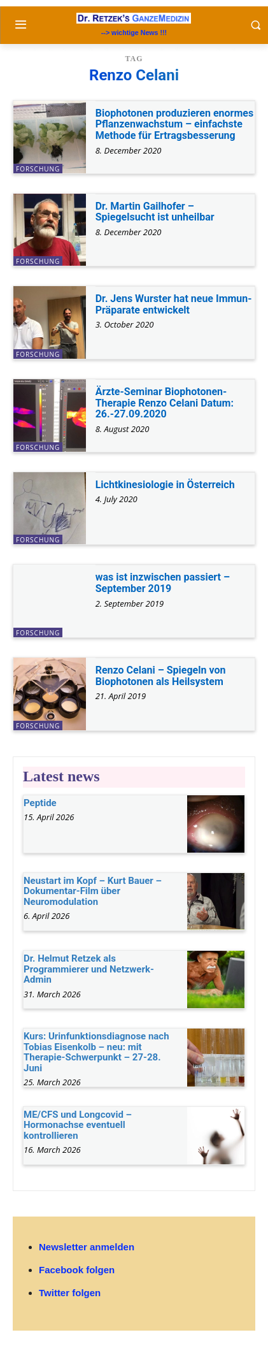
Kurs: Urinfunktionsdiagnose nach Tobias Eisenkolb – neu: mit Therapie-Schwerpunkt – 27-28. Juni (96, 1052)
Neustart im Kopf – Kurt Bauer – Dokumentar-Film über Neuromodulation (93, 891)
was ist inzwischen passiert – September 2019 (162, 583)
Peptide (40, 803)
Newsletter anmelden (86, 1246)
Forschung (38, 168)
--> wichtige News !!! (134, 32)
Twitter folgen (70, 1292)
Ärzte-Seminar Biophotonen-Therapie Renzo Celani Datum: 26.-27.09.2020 (164, 403)
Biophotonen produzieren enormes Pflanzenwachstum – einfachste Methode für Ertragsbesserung (174, 124)
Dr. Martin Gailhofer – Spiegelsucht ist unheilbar (155, 212)
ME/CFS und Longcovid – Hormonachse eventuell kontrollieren (78, 1125)
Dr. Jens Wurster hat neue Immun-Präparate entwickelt (173, 304)
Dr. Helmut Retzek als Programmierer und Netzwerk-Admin (89, 969)
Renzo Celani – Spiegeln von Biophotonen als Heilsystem (160, 676)
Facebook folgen (77, 1269)
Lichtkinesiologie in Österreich (165, 485)
